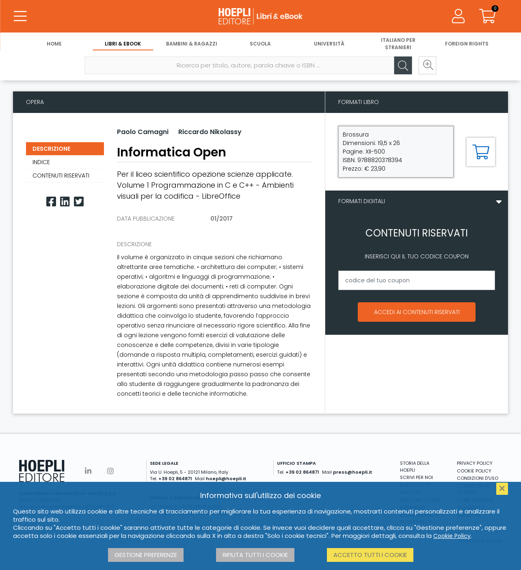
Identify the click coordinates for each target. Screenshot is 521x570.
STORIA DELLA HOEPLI (414, 466)
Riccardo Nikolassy (210, 132)
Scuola (260, 43)
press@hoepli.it (352, 472)
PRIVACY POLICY (475, 463)
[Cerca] (403, 65)
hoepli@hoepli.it (226, 478)
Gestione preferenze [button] (146, 554)
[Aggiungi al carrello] (481, 152)
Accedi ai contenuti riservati (417, 312)
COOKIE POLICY (474, 471)
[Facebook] (51, 201)
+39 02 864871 (175, 478)
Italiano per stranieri (398, 44)
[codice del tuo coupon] (416, 280)
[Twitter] (79, 201)
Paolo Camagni (143, 132)
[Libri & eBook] (260, 16)
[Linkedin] (65, 201)
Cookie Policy (452, 536)
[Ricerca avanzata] (428, 65)
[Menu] (20, 16)
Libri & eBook (123, 43)
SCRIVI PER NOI (416, 477)
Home (54, 43)
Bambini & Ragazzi (191, 43)
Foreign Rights (467, 43)
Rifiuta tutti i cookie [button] (255, 554)
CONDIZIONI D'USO (477, 478)
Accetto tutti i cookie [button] (370, 554)
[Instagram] (110, 471)
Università (329, 43)
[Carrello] (487, 16)
